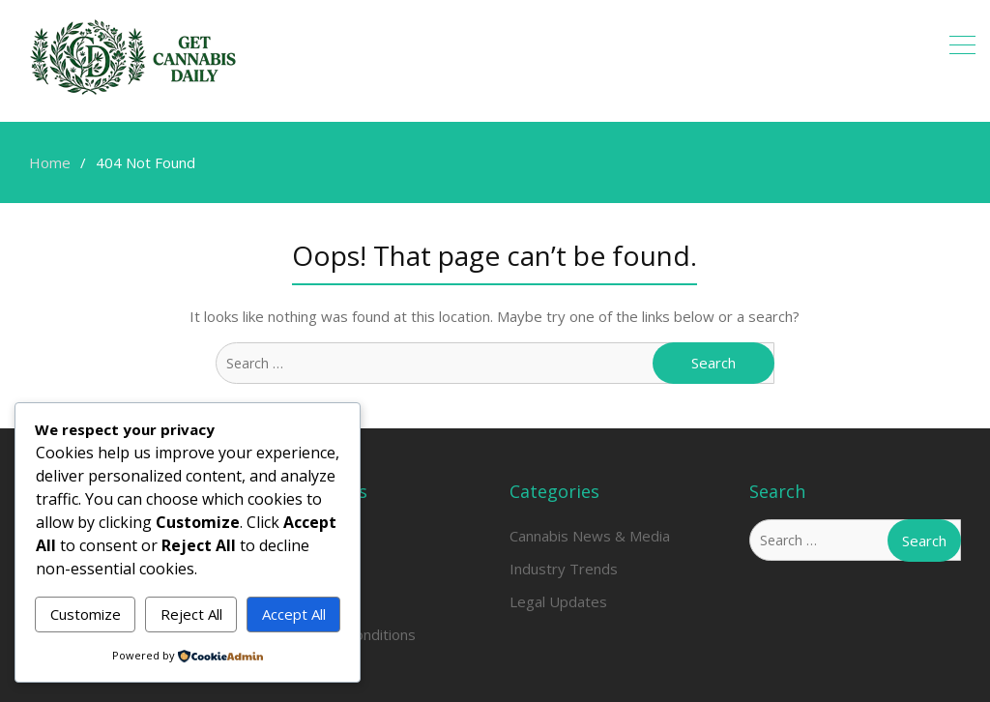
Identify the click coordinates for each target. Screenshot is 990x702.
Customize (85, 614)
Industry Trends (564, 568)
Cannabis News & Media (590, 535)
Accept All (294, 614)
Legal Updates (558, 601)
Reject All (191, 614)
